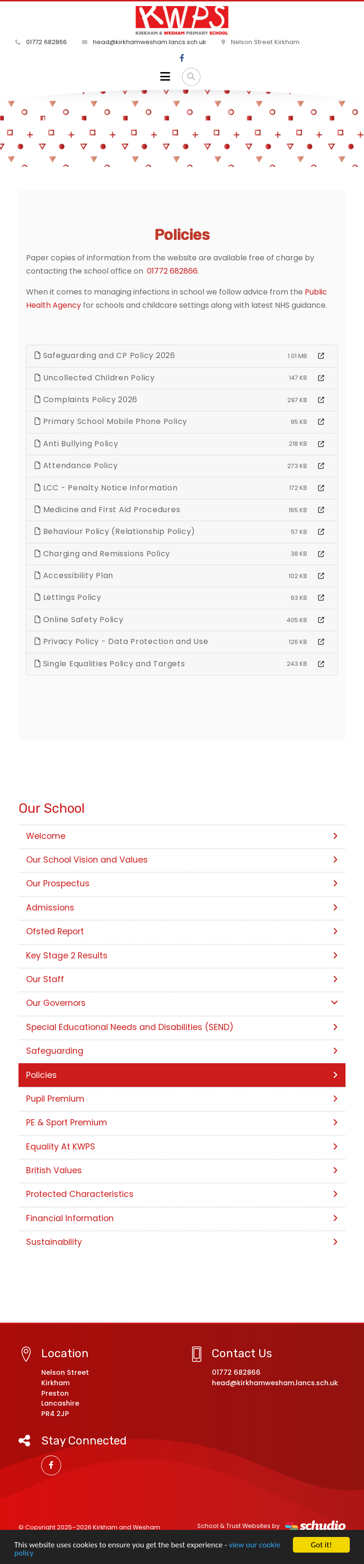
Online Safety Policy (79, 619)
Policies (182, 1075)
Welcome (182, 836)
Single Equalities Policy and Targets (110, 663)
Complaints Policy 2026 (86, 399)
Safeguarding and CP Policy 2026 (105, 355)
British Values (182, 1170)
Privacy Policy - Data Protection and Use (122, 641)
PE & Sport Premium (182, 1122)
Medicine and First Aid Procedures (107, 509)
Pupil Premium (182, 1098)
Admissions (182, 907)
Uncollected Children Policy (95, 377)
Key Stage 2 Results (182, 955)
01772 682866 (41, 41)
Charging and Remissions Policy (102, 553)
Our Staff (182, 979)
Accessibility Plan (74, 575)
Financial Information (182, 1218)
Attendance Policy (76, 465)
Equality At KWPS (182, 1146)
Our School (68, 140)
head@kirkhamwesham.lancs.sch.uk (144, 41)
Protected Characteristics (182, 1194)
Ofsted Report (182, 931)
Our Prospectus (182, 883)
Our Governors (182, 1003)
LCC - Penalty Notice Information (106, 487)
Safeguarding (182, 1051)
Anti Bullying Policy (76, 443)
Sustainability (182, 1242)
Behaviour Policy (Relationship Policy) (115, 531)
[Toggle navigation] (165, 77)
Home (27, 140)
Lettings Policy (68, 597)
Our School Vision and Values (182, 859)
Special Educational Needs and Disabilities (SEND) (182, 1027)
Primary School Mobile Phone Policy (111, 421)
